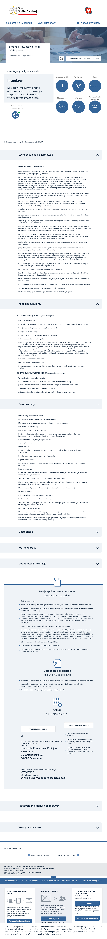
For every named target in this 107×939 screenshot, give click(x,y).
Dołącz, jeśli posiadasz (57, 661)
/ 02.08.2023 (84, 58)
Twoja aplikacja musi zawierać (57, 581)
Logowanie (87, 892)
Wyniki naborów (46, 23)
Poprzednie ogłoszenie (40, 844)
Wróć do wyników (90, 23)
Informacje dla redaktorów (87, 907)
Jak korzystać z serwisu (50, 870)
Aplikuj (57, 700)
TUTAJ (41, 142)
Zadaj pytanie (53, 908)
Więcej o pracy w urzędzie (79, 714)
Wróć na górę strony (53, 866)
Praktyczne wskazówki (71, 870)
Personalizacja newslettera (19, 910)
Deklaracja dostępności (92, 870)
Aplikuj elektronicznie (35, 718)
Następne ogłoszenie (66, 844)
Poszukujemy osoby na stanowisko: (24, 71)
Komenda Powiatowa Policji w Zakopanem (24, 48)
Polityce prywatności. (53, 934)
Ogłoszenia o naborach (19, 23)
